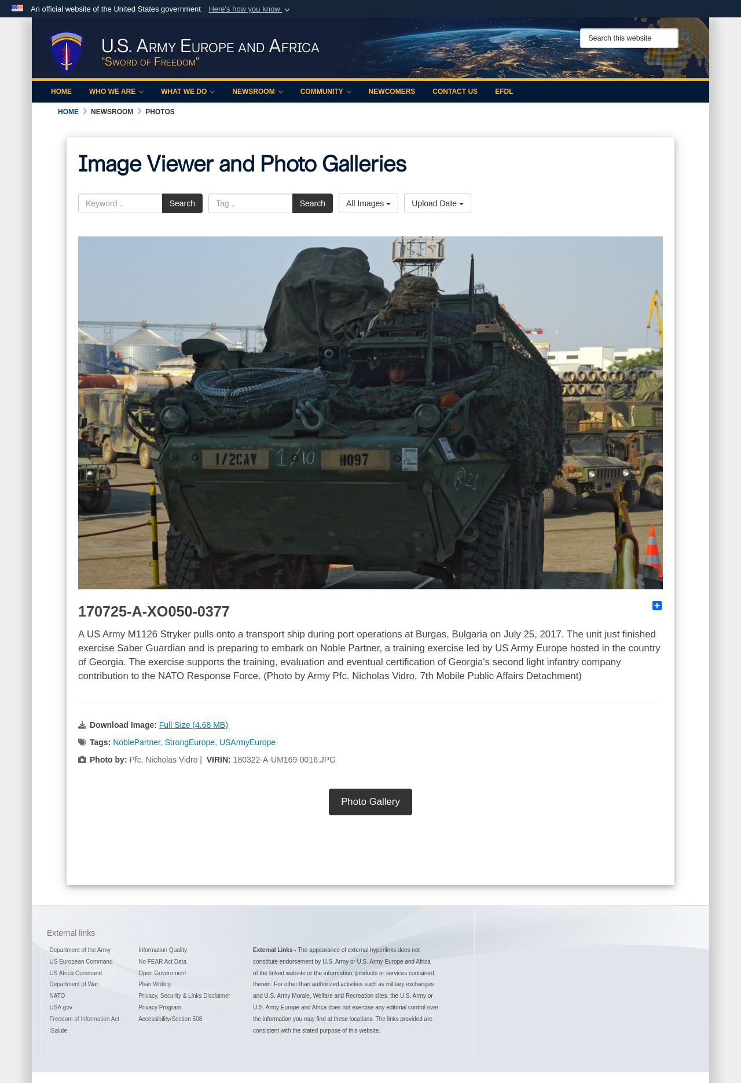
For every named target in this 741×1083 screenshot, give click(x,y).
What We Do (188, 91)
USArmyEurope (247, 742)
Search (182, 203)
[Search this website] (629, 38)
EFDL (504, 91)
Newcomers (392, 91)
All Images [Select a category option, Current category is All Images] (368, 203)
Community (325, 91)
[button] (250, 9)
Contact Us (455, 91)
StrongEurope (190, 742)
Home (61, 91)
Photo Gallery (370, 801)
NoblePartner (136, 742)
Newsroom (257, 91)
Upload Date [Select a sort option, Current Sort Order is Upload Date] (438, 203)
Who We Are (116, 91)
